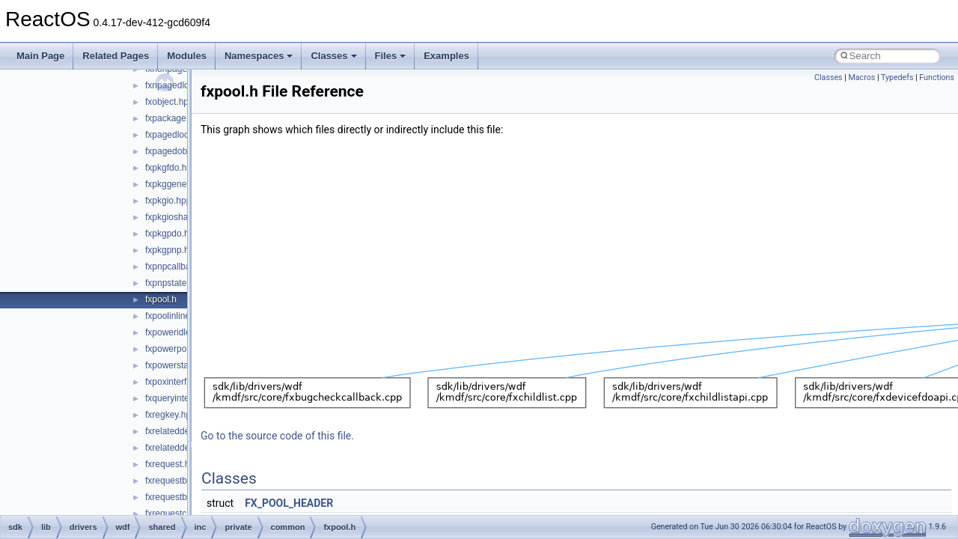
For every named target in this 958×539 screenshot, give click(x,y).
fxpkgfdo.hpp (171, 167)
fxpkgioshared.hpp (182, 217)
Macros (861, 77)
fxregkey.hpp (170, 414)
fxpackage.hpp (174, 118)
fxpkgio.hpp (168, 200)
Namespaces (259, 55)
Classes (333, 55)
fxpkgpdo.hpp (172, 233)
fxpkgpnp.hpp (172, 250)
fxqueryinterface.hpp (186, 398)
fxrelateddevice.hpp (184, 431)
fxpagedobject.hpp (182, 151)
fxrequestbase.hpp (182, 480)
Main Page (40, 55)
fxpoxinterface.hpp (182, 382)
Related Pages (115, 55)
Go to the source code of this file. (277, 436)
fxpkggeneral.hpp (179, 184)
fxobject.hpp (169, 102)
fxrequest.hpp (172, 464)
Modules (187, 55)
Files (390, 55)
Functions (936, 77)
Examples (446, 55)
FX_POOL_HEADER (289, 503)
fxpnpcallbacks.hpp (183, 266)
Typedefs (897, 77)
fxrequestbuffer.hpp (183, 497)
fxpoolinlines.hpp (178, 316)
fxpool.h (161, 299)
